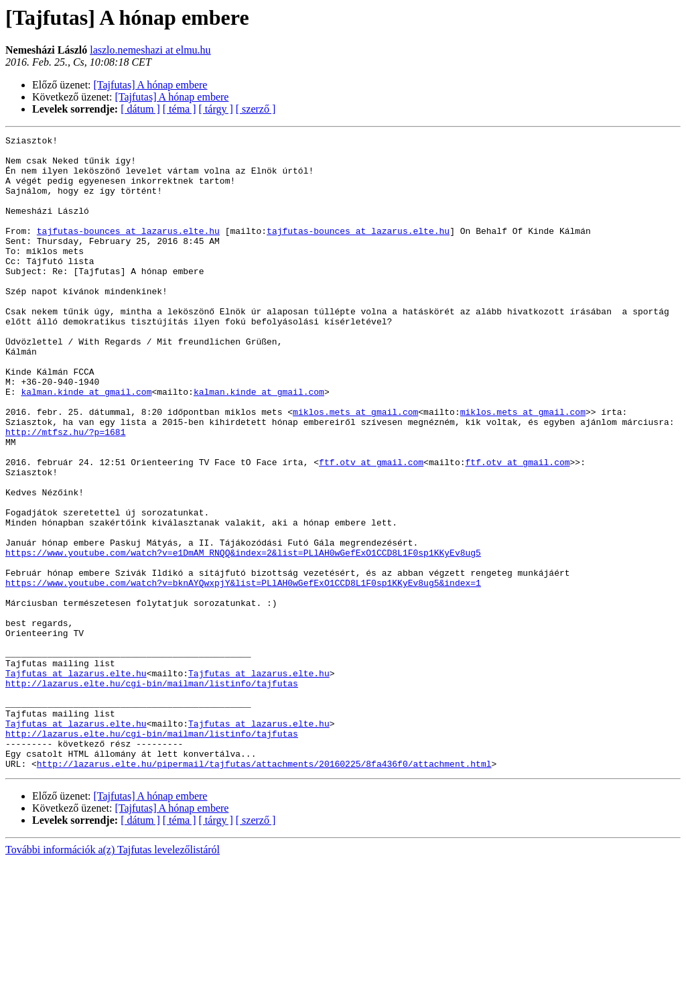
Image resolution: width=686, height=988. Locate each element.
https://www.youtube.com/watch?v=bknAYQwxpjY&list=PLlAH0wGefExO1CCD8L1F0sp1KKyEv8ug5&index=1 (243, 673)
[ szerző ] (256, 109)
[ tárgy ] (216, 109)
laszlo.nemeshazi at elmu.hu (150, 50)
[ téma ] (179, 109)
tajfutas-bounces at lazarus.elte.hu (128, 251)
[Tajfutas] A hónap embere (151, 84)
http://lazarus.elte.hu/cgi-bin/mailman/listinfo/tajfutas (151, 794)
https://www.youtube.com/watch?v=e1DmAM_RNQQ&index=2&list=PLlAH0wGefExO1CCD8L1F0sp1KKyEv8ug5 (243, 637)
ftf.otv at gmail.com (371, 528)
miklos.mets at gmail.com (355, 468)
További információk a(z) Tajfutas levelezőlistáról (112, 976)
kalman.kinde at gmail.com (86, 444)
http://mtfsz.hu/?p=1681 (65, 492)
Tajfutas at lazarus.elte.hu (76, 782)
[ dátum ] (140, 109)
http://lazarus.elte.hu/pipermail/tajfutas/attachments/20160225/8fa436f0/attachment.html (264, 890)
